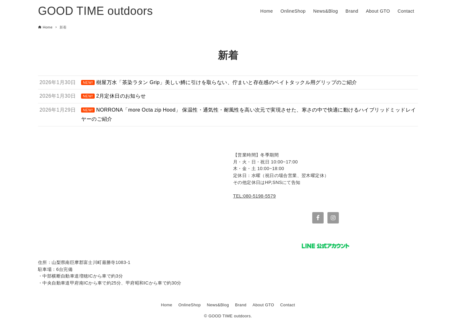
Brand (240, 305)
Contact (287, 305)
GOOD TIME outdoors (95, 10)
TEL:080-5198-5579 (254, 196)
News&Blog (218, 305)
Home (166, 305)
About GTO (263, 305)
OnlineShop (189, 305)
